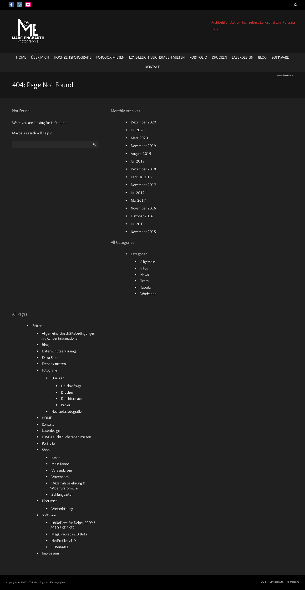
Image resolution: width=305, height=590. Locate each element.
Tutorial (145, 287)
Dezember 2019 (143, 145)
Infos (144, 268)
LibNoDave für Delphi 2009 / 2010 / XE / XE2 (72, 525)
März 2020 (139, 138)
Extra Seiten (51, 357)
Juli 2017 (138, 192)
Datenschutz (276, 581)
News (144, 274)
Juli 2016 (138, 224)
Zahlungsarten (62, 494)
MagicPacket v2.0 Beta (69, 534)
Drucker (67, 392)
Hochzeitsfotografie (73, 57)
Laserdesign (242, 57)
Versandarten (61, 470)
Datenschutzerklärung (59, 351)
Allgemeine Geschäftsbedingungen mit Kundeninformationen (68, 336)
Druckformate (71, 398)
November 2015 (143, 231)
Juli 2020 (138, 130)
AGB (263, 581)
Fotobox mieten (110, 57)
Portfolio (198, 57)
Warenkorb (60, 476)
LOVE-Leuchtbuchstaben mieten (157, 57)
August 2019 (141, 153)
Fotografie (49, 370)
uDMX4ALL (60, 547)
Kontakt (152, 67)
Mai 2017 (138, 200)
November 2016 (143, 208)
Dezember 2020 (143, 122)
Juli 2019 (138, 161)
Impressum (50, 553)
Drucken (219, 57)
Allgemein (147, 261)
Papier (65, 405)
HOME (21, 57)
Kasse (55, 457)
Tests (144, 281)
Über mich (40, 57)
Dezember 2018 (143, 169)
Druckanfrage (71, 386)
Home (280, 75)
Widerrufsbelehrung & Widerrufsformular (67, 485)
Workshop (148, 293)
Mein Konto (60, 464)
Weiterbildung (62, 508)
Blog (262, 57)
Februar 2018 (141, 177)
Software (280, 57)
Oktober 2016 (142, 216)
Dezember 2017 (143, 185)
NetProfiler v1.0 (63, 540)
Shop (46, 450)
